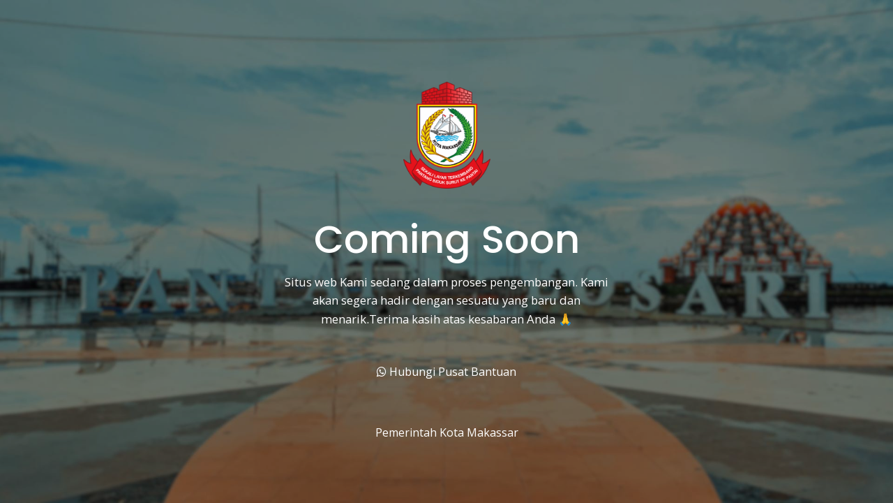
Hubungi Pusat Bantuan (446, 371)
